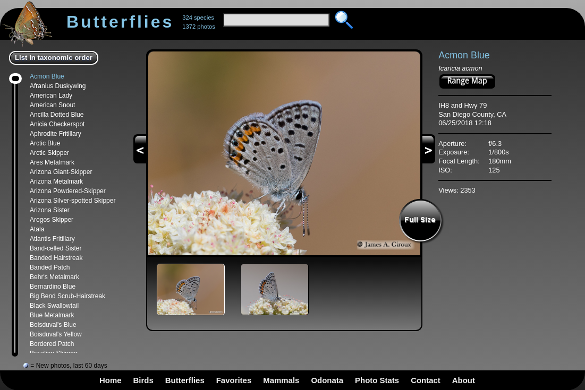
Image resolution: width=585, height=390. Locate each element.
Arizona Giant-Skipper (61, 172)
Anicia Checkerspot (57, 124)
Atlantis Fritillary (52, 238)
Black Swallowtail (54, 305)
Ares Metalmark (52, 162)
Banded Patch (50, 267)
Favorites (234, 380)
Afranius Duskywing (58, 86)
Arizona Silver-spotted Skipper (72, 200)
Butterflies (185, 380)
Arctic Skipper (49, 153)
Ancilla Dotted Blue (56, 114)
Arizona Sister (50, 210)
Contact (425, 380)
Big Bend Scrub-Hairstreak (67, 296)
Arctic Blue (45, 143)
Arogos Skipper (51, 219)
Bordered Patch (52, 344)
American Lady (51, 95)
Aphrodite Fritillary (55, 133)
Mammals (281, 380)
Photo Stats (377, 380)
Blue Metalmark (52, 315)
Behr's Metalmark (54, 277)
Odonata (327, 380)
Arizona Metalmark (56, 181)
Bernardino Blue (52, 286)
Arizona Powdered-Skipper (68, 191)
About (463, 380)
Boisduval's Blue (53, 324)
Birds (143, 380)
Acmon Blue (47, 76)
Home (110, 380)
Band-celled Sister (55, 248)
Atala (37, 229)
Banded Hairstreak (56, 258)
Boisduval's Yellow (56, 334)
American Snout (52, 105)
